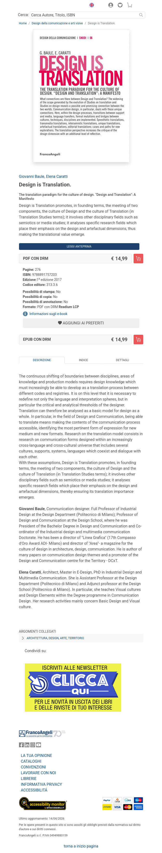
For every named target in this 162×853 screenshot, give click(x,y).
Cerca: (23, 14)
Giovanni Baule (32, 176)
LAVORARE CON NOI (38, 773)
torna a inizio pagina (81, 846)
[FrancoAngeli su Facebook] (21, 746)
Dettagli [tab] (122, 360)
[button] (91, 5)
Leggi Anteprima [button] (79, 246)
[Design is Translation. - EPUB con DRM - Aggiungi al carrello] (138, 339)
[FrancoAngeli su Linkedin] (27, 746)
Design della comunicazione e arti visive (57, 23)
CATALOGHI (31, 761)
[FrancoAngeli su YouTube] (38, 746)
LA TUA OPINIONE (36, 755)
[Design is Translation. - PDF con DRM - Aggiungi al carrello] (138, 258)
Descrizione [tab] (42, 360)
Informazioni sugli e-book (48, 314)
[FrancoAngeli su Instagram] (32, 746)
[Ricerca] (141, 15)
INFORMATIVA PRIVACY (41, 784)
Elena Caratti (57, 176)
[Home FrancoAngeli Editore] (35, 6)
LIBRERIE (29, 778)
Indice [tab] (83, 360)
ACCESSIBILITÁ (34, 790)
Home (23, 23)
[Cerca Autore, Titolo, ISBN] (83, 15)
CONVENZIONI (33, 767)
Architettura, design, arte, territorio (55, 638)
